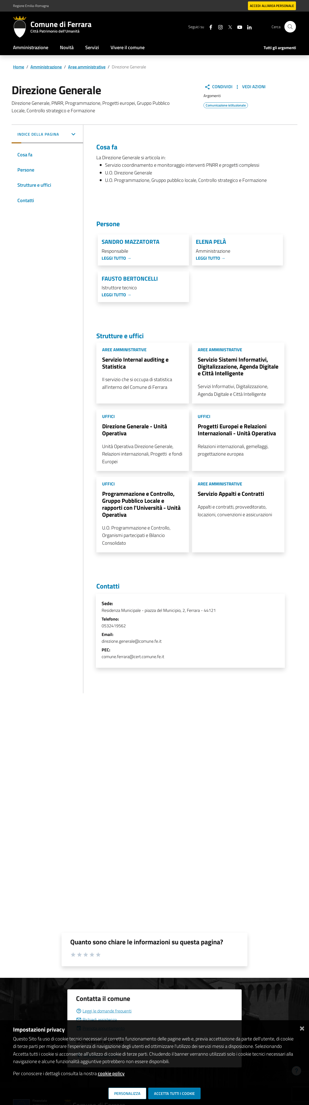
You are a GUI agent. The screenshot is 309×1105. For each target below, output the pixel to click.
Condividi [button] (218, 86)
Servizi (92, 47)
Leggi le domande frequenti (104, 1011)
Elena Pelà (211, 241)
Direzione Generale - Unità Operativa (134, 429)
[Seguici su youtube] (238, 26)
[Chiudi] (302, 1027)
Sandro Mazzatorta (130, 241)
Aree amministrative (86, 67)
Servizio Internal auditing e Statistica (135, 363)
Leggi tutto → (116, 258)
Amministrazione (30, 47)
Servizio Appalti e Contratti (231, 493)
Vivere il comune (128, 47)
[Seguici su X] (228, 26)
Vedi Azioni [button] (250, 86)
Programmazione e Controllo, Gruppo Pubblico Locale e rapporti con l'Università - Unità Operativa (141, 504)
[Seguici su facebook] (209, 26)
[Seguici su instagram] (218, 26)
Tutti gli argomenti (280, 48)
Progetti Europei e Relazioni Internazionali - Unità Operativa (237, 429)
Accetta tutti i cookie (174, 1093)
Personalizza (127, 1093)
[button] (47, 134)
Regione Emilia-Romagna (31, 5)
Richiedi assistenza (96, 1019)
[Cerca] (290, 27)
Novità (67, 47)
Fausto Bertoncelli (130, 278)
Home (18, 67)
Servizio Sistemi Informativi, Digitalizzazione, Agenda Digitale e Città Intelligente (238, 366)
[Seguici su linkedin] (247, 26)
